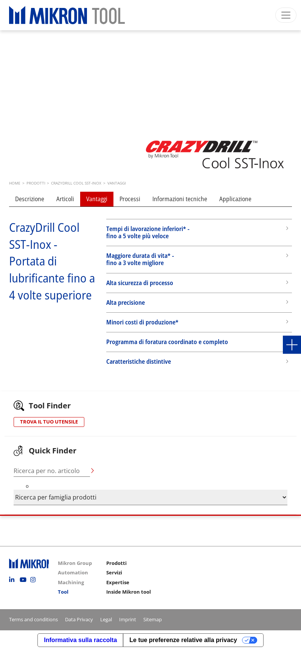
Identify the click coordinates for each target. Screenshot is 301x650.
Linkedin (13, 580)
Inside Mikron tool (128, 591)
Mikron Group (75, 563)
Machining (71, 582)
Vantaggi (96, 199)
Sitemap (152, 619)
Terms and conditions (33, 619)
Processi (129, 199)
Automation (73, 572)
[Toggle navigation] (285, 15)
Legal (106, 619)
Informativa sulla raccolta (80, 640)
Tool (63, 591)
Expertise (117, 582)
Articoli (65, 199)
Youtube (24, 580)
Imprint (127, 619)
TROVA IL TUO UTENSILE (49, 421)
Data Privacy (79, 619)
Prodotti (116, 563)
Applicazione (235, 199)
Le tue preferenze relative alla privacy (183, 640)
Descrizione (29, 199)
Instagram (34, 580)
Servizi (114, 572)
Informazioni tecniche (179, 199)
